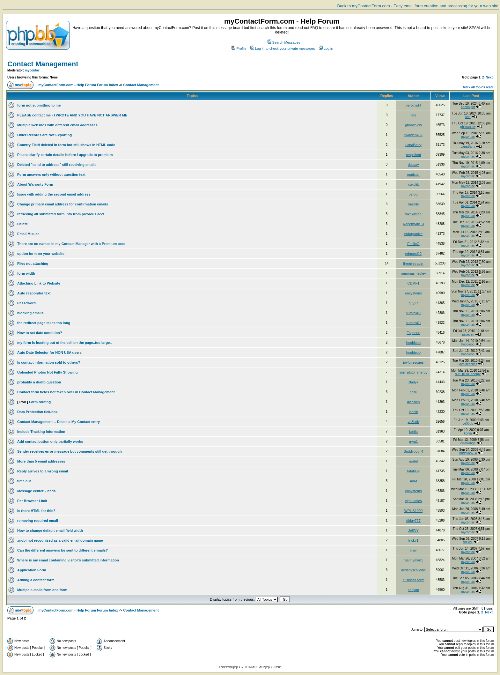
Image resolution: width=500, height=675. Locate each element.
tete (413, 115)
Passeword (26, 303)
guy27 (413, 303)
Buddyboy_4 (413, 451)
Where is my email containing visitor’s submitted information (68, 560)
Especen (413, 333)
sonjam (413, 590)
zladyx (413, 382)
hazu (413, 392)
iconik (413, 412)
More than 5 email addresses (41, 461)
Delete (22, 224)
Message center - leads (36, 491)
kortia (413, 432)
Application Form (31, 570)
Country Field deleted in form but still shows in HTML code (66, 145)
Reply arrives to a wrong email (42, 471)
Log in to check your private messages (282, 48)
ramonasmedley (413, 273)
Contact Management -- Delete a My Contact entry (58, 422)
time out (24, 481)
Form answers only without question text (51, 174)
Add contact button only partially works (50, 441)
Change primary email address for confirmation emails (62, 204)
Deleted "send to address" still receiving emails (56, 165)
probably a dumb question (39, 382)
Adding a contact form (36, 580)
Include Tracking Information (41, 432)
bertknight (413, 105)
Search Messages (284, 42)
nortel (413, 461)
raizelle (413, 204)
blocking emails (30, 313)
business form (413, 580)
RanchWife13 (413, 224)
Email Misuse (28, 234)
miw (413, 550)
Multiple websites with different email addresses (57, 125)
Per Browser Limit (32, 501)
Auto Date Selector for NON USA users (49, 352)
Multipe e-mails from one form (42, 590)
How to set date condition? (39, 333)
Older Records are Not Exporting (44, 135)
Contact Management (42, 64)
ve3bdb (413, 422)
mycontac (32, 70)
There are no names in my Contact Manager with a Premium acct (71, 244)
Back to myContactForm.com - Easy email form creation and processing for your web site (417, 6)
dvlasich (413, 402)
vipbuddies (413, 501)
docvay (413, 165)
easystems (413, 293)
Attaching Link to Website (38, 283)
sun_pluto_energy (413, 372)
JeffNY (413, 530)
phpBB (237, 667)
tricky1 (413, 540)
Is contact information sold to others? (48, 362)
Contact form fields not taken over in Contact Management (66, 392)
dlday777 (413, 521)
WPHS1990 (413, 511)
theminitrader (413, 263)
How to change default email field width (50, 530)
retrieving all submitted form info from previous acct (60, 214)
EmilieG (413, 244)
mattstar (413, 174)
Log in (326, 48)
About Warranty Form (35, 184)
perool (413, 194)
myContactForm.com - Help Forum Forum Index (78, 85)
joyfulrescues (413, 362)
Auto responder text (34, 293)
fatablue (413, 471)
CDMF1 (413, 283)
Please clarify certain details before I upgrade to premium (65, 155)
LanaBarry (413, 145)
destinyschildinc (413, 570)
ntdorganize (413, 234)
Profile (239, 48)
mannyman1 (413, 560)
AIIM (413, 481)
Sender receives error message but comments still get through (69, 451)
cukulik (413, 184)
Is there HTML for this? (36, 511)
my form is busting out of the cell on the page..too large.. (64, 343)
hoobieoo (413, 343)
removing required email (37, 521)
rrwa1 (413, 441)
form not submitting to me (39, 105)
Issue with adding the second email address (54, 194)
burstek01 (413, 313)
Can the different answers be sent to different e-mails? (62, 550)
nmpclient (413, 155)
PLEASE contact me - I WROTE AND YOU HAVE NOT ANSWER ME (72, 115)
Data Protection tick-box (37, 412)
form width (26, 273)
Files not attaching (32, 263)
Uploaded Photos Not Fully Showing (47, 372)
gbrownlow (413, 125)
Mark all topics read (478, 87)
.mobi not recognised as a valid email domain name (60, 540)
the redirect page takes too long (43, 323)
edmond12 (413, 254)
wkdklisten (413, 214)
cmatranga (467, 443)
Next (489, 77)
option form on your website (40, 254)
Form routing (40, 402)
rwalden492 (413, 135)
